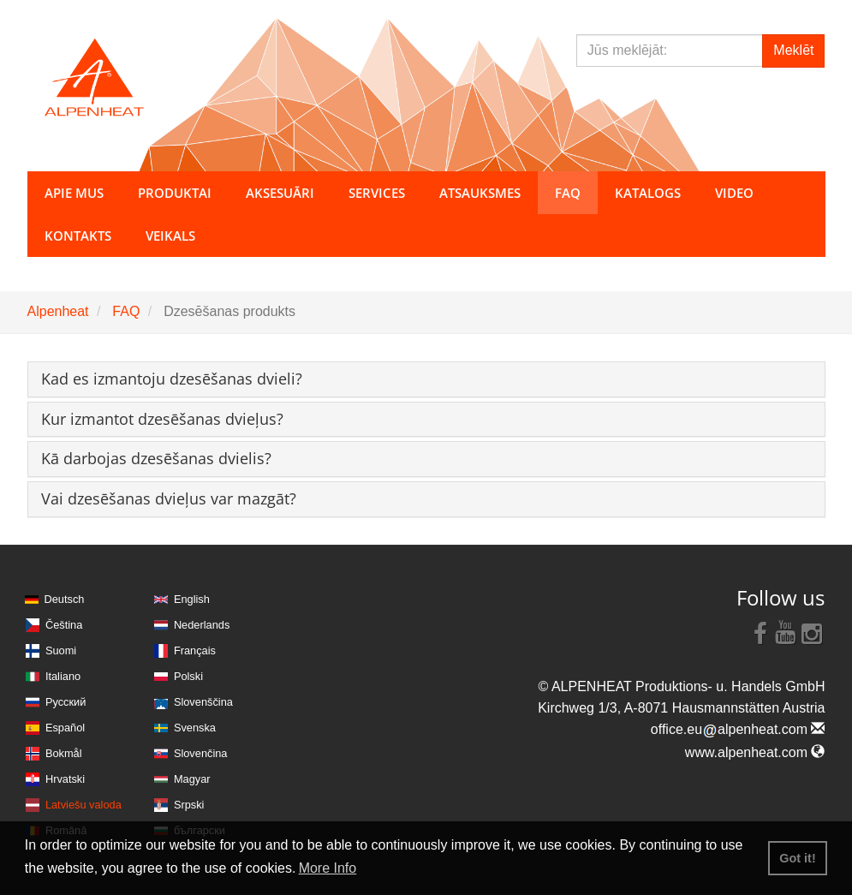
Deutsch (65, 599)
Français (195, 650)
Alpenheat (58, 311)
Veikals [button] (170, 235)
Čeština (63, 624)
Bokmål (63, 753)
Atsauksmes (480, 192)
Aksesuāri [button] (280, 192)
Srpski (189, 804)
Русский (65, 701)
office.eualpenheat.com (738, 729)
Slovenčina (201, 753)
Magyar (192, 779)
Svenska (195, 727)
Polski (188, 676)
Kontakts (78, 235)
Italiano (62, 676)
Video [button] (734, 192)
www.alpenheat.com (755, 752)
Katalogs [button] (648, 192)
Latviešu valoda (83, 804)
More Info (328, 868)
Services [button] (377, 192)
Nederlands (201, 624)
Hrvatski (65, 779)
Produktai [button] (175, 192)
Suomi (60, 650)
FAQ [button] (568, 192)
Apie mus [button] (74, 192)
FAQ (126, 311)
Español (65, 727)
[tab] (426, 379)
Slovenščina (203, 701)
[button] (171, 378)
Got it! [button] (797, 858)
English (192, 599)
